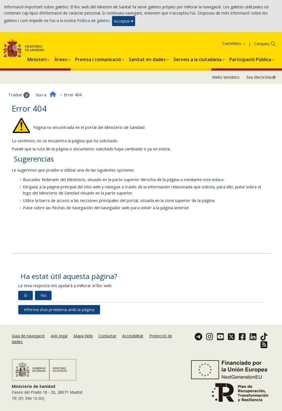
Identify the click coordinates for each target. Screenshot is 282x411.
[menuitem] (36, 58)
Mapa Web (83, 335)
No (43, 295)
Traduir (19, 95)
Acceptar (123, 21)
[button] (36, 58)
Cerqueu (261, 43)
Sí (25, 295)
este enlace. (214, 179)
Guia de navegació (28, 335)
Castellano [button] (234, 43)
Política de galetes (93, 20)
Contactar (107, 335)
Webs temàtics (226, 77)
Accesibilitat (132, 335)
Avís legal (59, 335)
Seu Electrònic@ (261, 77)
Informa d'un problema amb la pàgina (59, 309)
